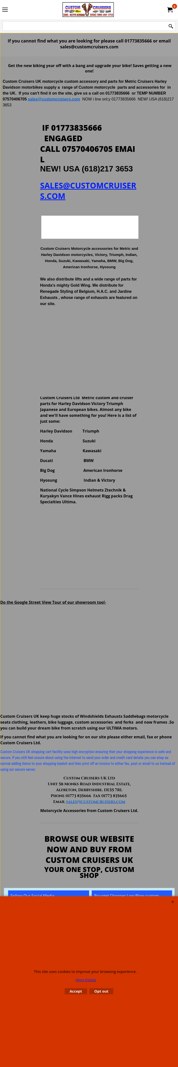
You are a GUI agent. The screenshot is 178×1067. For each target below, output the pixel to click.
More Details (86, 980)
